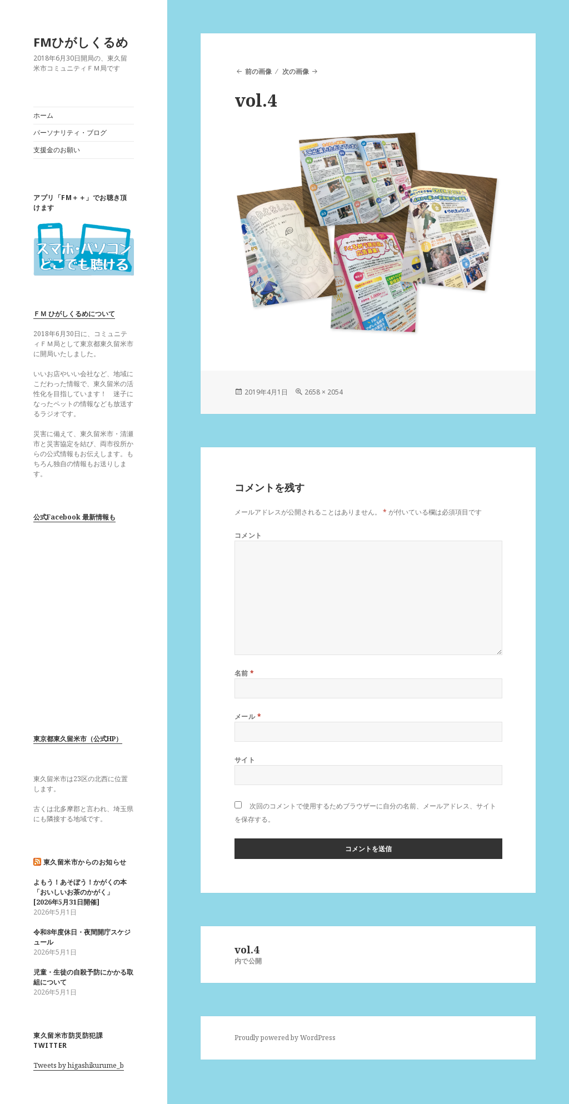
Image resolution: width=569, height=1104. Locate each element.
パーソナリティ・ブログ (70, 132)
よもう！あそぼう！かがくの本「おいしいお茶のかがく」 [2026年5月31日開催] (80, 892)
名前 (244, 673)
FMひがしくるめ (80, 41)
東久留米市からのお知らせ (85, 862)
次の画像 (295, 71)
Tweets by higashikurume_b (78, 1065)
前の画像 (258, 71)
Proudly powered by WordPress (285, 1037)
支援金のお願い (56, 149)
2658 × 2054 (324, 392)
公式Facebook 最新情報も (74, 517)
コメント (248, 535)
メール (247, 716)
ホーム (43, 115)
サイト (244, 760)
